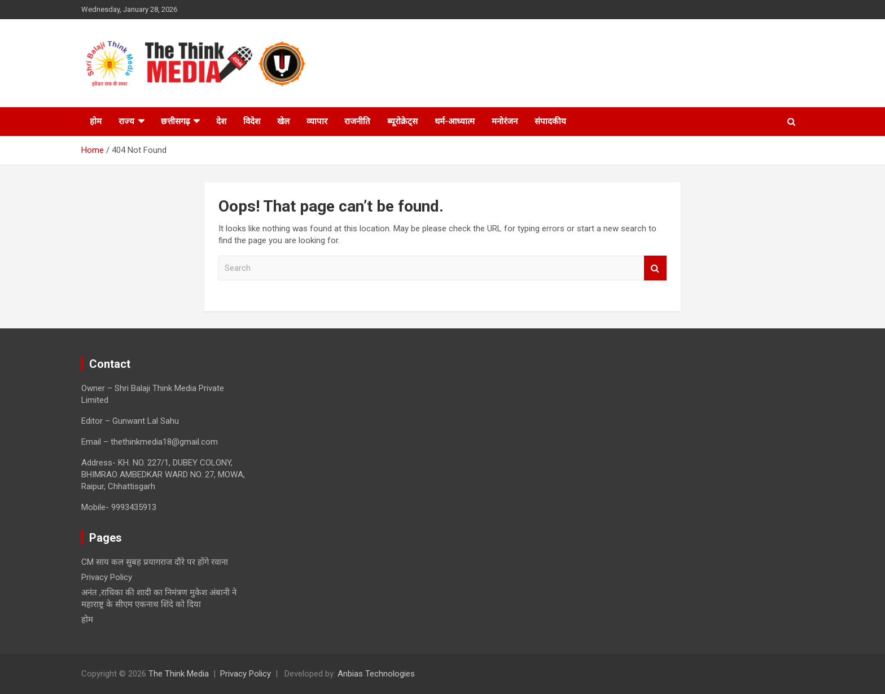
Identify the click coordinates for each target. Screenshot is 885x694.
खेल (283, 121)
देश (221, 121)
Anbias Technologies (376, 674)
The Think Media (178, 674)
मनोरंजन (505, 121)
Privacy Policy (106, 577)
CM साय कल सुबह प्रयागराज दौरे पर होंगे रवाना (154, 562)
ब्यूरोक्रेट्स (402, 121)
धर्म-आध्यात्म (455, 121)
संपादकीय (550, 121)
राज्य (126, 121)
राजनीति (357, 121)
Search (655, 268)
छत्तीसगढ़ (175, 121)
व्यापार (316, 121)
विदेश (251, 121)
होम (96, 121)
